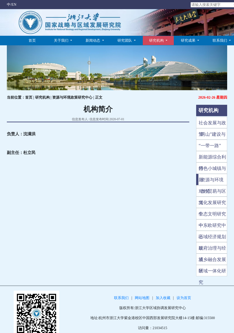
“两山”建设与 (212, 134)
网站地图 (142, 298)
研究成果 (188, 40)
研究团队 (125, 40)
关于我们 (61, 40)
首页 (32, 40)
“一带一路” (210, 145)
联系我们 (220, 40)
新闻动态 (93, 40)
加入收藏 (163, 298)
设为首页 (184, 298)
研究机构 (157, 40)
